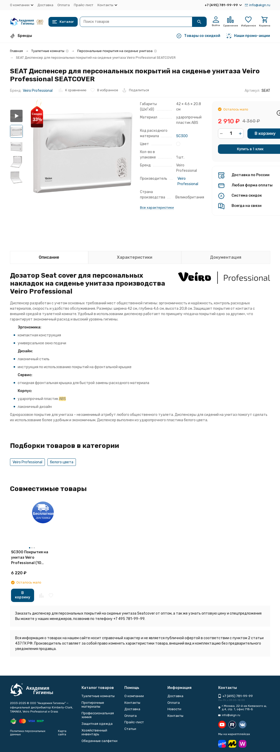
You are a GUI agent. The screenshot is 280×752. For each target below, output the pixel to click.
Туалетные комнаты (47, 51)
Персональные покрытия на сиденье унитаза (115, 51)
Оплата (63, 5)
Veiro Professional (38, 90)
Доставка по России (250, 175)
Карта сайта (62, 732)
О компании (134, 696)
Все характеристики (157, 207)
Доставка (45, 5)
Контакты (132, 703)
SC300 (182, 136)
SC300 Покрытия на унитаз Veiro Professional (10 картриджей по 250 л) (31, 558)
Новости (174, 709)
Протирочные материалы (93, 705)
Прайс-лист (83, 5)
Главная (16, 51)
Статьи (130, 729)
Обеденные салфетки (99, 741)
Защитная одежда (97, 724)
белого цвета (61, 462)
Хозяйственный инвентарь (94, 732)
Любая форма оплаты (252, 185)
